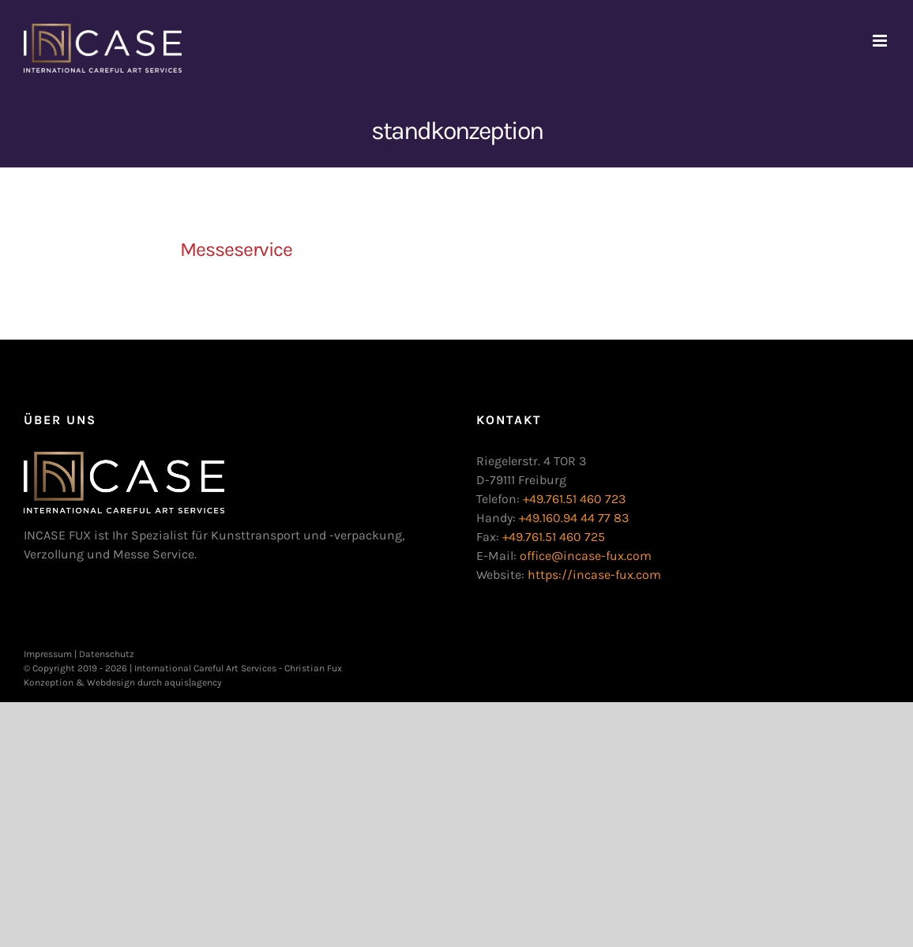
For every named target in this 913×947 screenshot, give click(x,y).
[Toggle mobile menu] (881, 40)
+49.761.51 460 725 (553, 536)
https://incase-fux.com (594, 574)
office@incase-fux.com (586, 555)
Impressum (48, 654)
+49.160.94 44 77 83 (574, 517)
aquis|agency (193, 682)
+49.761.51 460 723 (574, 498)
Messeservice (236, 249)
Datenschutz (106, 654)
